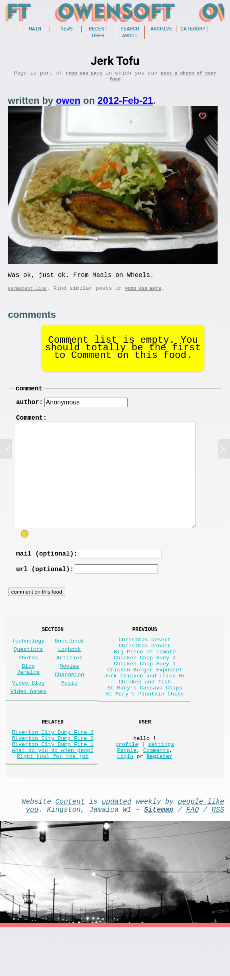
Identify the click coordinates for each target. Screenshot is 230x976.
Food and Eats (84, 77)
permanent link (27, 297)
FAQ (192, 856)
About (130, 37)
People (127, 792)
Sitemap (159, 856)
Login (125, 800)
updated (116, 846)
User (98, 37)
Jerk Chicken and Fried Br (145, 705)
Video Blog (28, 711)
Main (35, 29)
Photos (28, 681)
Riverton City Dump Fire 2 (53, 777)
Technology (28, 661)
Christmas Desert (145, 659)
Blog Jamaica (28, 694)
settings (161, 784)
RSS (218, 856)
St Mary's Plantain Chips (145, 728)
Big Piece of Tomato (145, 675)
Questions (28, 671)
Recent (98, 29)
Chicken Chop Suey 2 (145, 682)
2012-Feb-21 (125, 106)
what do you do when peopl (53, 792)
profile (126, 784)
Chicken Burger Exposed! (144, 697)
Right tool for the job (52, 800)
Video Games (28, 721)
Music (69, 711)
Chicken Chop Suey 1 (145, 690)
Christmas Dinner (145, 667)
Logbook (69, 671)
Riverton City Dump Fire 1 (53, 784)
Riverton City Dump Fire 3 (53, 769)
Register (159, 800)
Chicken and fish (145, 713)
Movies (69, 691)
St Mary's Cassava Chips (144, 720)
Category (192, 29)
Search (129, 29)
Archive (161, 29)
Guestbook (69, 661)
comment (29, 398)
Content (70, 846)
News (66, 29)
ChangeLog (69, 701)
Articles (69, 681)
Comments (156, 792)
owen (68, 106)
